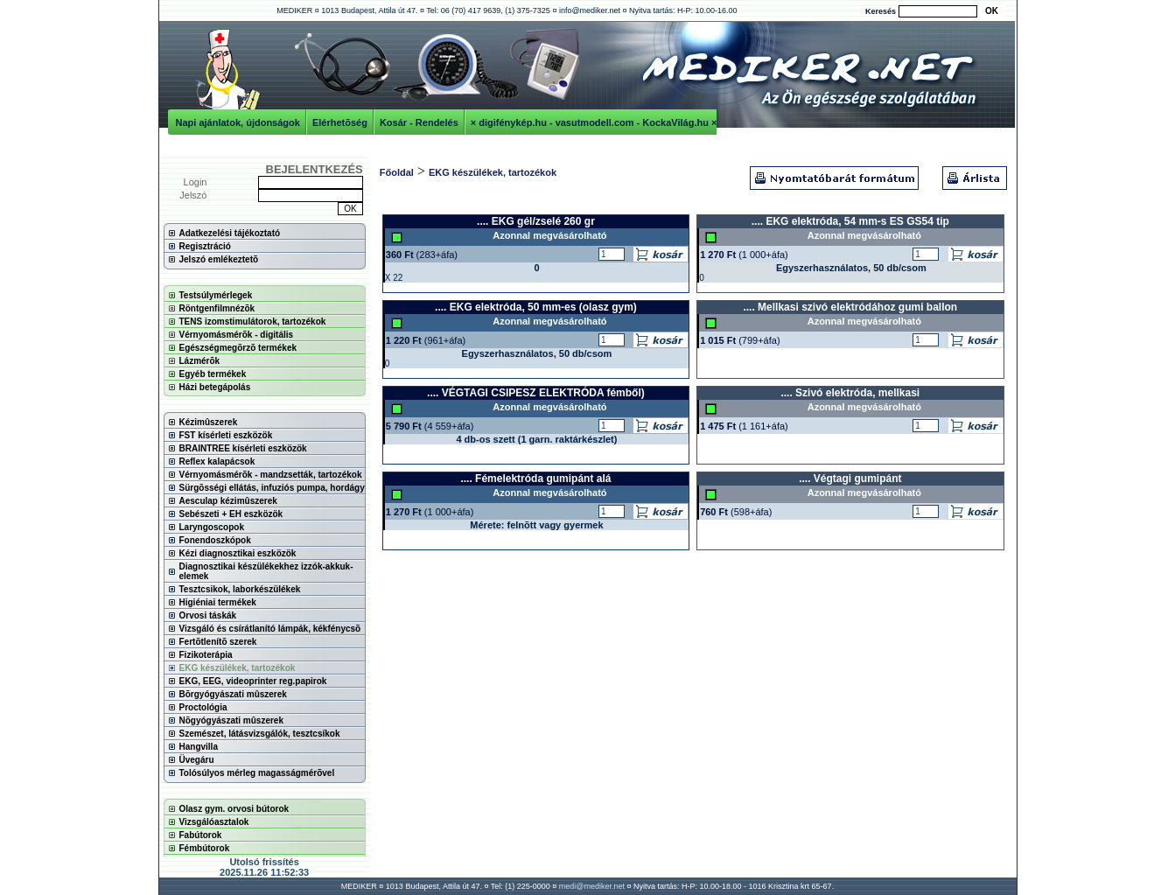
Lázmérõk (199, 361)
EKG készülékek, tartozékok (237, 668)
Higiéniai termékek (217, 602)
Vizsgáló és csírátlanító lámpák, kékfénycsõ (270, 628)
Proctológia (203, 707)
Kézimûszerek (208, 422)
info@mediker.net (589, 10)
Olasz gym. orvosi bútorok (234, 809)
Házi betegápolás (215, 387)
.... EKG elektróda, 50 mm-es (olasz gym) (536, 307)
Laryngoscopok (211, 527)
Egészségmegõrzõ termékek (238, 348)
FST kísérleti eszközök (226, 435)
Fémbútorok (204, 848)
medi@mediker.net (592, 886)
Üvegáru (196, 760)
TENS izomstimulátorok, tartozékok (252, 321)
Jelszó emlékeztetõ (219, 259)
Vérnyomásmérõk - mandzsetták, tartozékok (270, 474)
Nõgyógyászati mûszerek (231, 720)
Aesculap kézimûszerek (228, 501)
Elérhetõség (339, 122)
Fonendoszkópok (215, 540)
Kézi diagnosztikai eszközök (238, 553)
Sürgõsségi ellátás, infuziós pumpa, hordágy (272, 488)
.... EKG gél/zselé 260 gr (536, 221)
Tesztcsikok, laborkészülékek (240, 589)
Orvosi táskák (208, 615)
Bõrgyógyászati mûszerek (233, 694)
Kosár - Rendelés (419, 122)
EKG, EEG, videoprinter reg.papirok (253, 681)
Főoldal (397, 172)
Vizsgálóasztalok (214, 822)
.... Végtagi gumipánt (850, 478)
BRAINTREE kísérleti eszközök (243, 448)
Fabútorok (200, 835)
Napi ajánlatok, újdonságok (238, 122)
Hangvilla (198, 747)
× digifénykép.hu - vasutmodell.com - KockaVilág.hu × (594, 122)
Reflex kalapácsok (217, 461)
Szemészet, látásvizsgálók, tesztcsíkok (259, 733)
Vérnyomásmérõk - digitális (236, 334)
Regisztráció (205, 246)
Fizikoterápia (206, 655)
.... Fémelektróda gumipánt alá (535, 478)
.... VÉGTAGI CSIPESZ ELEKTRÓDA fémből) (536, 393)
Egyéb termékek (213, 374)
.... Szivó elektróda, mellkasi (850, 393)
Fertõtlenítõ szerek (218, 642)
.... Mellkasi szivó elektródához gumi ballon (850, 307)
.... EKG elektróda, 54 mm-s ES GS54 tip (850, 221)
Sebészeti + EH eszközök (231, 514)
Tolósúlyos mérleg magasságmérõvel (257, 773)
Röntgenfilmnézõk (217, 308)
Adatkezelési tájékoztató (230, 233)
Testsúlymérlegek (216, 295)
